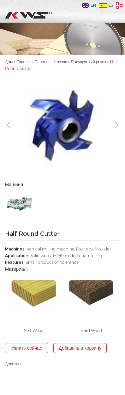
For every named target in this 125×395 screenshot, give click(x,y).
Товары (23, 61)
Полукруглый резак (88, 61)
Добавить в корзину (80, 348)
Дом (9, 61)
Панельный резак (50, 61)
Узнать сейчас (26, 348)
